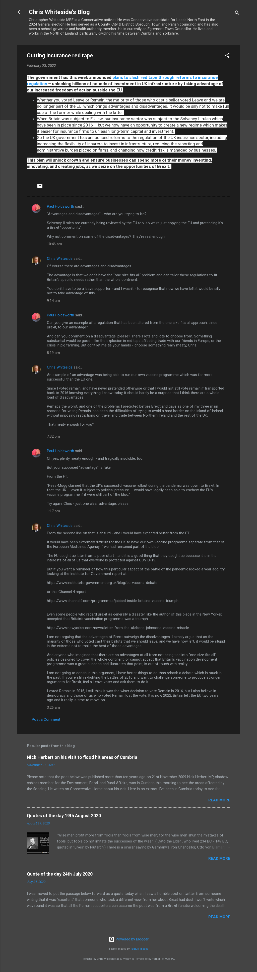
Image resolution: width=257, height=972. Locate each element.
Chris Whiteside (60, 258)
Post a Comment (46, 719)
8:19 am (53, 352)
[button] (227, 56)
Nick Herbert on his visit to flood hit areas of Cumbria (82, 757)
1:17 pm (53, 511)
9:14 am (53, 300)
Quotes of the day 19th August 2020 (64, 815)
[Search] (237, 13)
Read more (219, 800)
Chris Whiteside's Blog (59, 12)
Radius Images (139, 948)
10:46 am (54, 244)
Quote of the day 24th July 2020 (60, 874)
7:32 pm (53, 436)
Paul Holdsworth (60, 206)
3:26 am (53, 707)
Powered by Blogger (129, 939)
